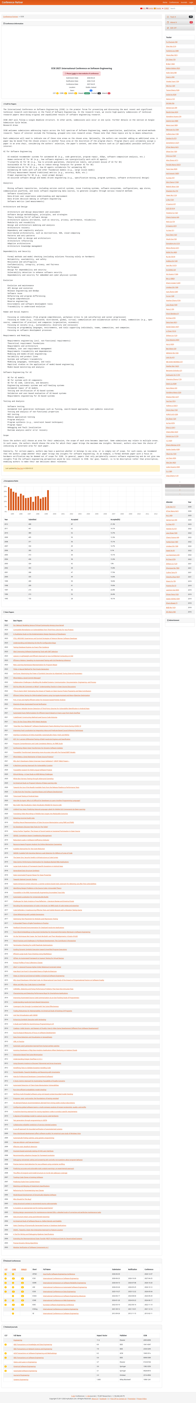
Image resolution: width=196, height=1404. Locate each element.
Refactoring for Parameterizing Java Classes (28, 1190)
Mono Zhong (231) (172, 248)
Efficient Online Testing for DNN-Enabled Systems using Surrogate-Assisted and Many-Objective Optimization (51, 695)
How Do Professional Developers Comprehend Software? (33, 1076)
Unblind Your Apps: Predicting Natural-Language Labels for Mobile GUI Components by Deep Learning (49, 809)
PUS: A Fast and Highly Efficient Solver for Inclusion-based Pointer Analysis (39, 700)
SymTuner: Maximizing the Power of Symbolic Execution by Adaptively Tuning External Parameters (47, 673)
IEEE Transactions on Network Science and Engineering (33, 1349)
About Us (95, 1399)
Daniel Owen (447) (172, 327)
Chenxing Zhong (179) (174, 379)
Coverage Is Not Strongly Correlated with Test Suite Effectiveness (36, 1006)
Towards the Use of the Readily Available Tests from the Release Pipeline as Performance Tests (46, 787)
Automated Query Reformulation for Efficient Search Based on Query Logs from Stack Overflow (46, 713)
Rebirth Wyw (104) (172, 186)
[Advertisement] (82, 48)
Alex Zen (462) (171, 462)
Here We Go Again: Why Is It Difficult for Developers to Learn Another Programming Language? (46, 800)
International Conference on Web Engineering (59, 1300)
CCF (5, 1269)
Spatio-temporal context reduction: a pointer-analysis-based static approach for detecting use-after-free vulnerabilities (54, 884)
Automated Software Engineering (25, 1371)
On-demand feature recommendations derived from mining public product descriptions (44, 1103)
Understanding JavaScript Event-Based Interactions (31, 1002)
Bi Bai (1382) (170, 64)
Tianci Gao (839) (171, 169)
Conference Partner (10, 16)
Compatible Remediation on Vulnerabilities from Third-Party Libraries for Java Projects (43, 630)
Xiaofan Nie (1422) (172, 366)
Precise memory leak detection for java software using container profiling (39, 1164)
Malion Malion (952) (173, 68)
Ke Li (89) (169, 515)
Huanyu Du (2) (171, 586)
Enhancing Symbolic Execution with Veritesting (29, 1019)
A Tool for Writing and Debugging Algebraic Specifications (33, 1234)
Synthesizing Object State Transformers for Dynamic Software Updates (38, 748)
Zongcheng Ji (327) (172, 143)
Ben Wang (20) (171, 349)
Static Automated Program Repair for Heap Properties (32, 875)
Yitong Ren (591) (172, 55)
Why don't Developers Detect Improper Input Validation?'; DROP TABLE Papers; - (41, 761)
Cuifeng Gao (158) (172, 134)
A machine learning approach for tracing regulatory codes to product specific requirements (45, 1111)
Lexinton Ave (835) (172, 590)
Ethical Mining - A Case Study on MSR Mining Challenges (33, 774)
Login (191, 2)
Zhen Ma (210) (171, 46)
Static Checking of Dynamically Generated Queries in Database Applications (39, 1225)
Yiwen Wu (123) (171, 195)
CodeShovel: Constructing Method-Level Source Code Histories (35, 717)
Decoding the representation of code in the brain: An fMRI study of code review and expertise (46, 906)
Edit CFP (171, 28)
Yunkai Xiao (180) (172, 542)
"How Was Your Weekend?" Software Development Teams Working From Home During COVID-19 (47, 726)
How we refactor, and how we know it (26, 1142)
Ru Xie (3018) (170, 257)
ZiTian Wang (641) (172, 147)
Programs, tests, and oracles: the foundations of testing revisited (36, 1098)
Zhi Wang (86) (171, 612)
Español (158, 8)
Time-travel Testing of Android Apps (25, 796)
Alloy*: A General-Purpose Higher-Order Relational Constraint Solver (37, 967)
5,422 (73, 1396)
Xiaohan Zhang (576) (173, 300)
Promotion (132, 1399)
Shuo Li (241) (170, 427)
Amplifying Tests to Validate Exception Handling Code (32, 1068)
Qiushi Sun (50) (171, 239)
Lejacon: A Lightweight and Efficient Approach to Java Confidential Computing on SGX (43, 656)
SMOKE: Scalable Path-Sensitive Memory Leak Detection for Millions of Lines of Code (42, 853)
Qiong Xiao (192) (172, 410)
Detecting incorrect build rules (24, 818)
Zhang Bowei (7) (171, 603)
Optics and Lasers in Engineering (25, 1362)
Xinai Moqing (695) (172, 340)
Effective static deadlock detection (25, 1147)
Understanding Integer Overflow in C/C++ (28, 1059)
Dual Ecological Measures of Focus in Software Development (34, 1033)
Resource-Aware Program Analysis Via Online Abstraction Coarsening (37, 844)
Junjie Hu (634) (171, 94)
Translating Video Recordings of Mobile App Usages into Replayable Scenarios (40, 814)
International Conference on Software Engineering (61, 1278)
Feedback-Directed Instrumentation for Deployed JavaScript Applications (38, 927)
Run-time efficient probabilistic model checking (29, 1090)
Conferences (174, 2)
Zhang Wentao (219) (173, 445)
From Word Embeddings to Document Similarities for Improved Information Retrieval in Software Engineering (51, 932)
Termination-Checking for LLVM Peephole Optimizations (33, 945)
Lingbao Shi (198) (172, 287)
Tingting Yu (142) (172, 213)
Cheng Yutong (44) (172, 217)
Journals (184, 2)
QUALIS (23, 1269)
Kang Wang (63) (171, 388)
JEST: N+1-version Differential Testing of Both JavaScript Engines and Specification (41, 739)
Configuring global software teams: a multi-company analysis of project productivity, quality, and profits (49, 1107)
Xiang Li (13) (170, 99)
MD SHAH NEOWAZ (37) (174, 362)
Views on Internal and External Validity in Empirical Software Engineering (38, 976)
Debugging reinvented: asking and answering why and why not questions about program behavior (48, 1160)
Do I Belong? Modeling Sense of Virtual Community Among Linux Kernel (38, 625)
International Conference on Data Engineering (59, 1291)
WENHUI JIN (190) (172, 353)
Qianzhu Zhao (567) (173, 577)
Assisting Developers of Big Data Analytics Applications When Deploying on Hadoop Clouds (45, 1050)
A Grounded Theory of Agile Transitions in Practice (31, 923)
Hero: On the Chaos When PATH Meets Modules (30, 722)
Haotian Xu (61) (171, 529)
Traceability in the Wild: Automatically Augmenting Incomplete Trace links (39, 892)
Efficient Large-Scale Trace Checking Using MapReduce (32, 954)
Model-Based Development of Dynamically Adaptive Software (34, 1195)
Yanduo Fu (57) (171, 138)
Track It (180, 17)
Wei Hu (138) (170, 86)
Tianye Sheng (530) (172, 90)
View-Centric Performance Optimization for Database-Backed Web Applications (41, 862)
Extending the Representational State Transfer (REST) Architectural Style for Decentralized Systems (47, 1239)
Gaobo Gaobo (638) (173, 449)
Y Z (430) (169, 441)
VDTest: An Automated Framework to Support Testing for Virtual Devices (38, 958)
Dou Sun (20, 468)
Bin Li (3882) (170, 278)
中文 (144, 8)
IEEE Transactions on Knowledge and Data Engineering (33, 1344)
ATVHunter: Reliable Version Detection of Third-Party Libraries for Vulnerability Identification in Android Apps (51, 708)
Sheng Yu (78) (171, 581)
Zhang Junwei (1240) (173, 283)
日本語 (166, 8)
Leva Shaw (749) (171, 305)
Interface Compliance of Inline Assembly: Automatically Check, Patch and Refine (41, 735)
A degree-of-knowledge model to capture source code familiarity (36, 1116)
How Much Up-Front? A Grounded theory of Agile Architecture (35, 971)
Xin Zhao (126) (171, 419)
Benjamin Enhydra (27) (174, 370)
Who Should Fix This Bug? (22, 1199)
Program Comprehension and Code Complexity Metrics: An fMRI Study (38, 743)
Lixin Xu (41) (170, 357)
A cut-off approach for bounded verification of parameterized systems (37, 1129)
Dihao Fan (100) (171, 151)
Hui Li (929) (170, 344)
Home (165, 2)
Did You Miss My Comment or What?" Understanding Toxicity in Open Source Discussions (44, 687)
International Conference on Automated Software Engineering (65, 1287)
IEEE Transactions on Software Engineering (29, 1358)
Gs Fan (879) (170, 423)
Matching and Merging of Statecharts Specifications (31, 1186)
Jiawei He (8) (170, 550)
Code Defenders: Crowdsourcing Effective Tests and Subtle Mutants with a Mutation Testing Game (47, 910)
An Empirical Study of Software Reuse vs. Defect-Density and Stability (37, 1221)
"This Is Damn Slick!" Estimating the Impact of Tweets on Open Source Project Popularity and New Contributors (52, 691)
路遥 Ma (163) (171, 607)
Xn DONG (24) (171, 270)
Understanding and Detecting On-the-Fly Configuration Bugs (34, 643)
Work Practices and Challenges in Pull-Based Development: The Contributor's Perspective (44, 941)
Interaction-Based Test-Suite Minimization (28, 1055)
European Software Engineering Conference (58, 1305)
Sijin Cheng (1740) (172, 182)
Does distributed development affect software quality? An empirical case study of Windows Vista (47, 1133)
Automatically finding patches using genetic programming (33, 1138)
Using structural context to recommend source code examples (35, 1203)
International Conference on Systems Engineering (60, 1309)
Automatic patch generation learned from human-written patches (36, 1046)
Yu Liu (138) (170, 296)
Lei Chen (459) (171, 458)
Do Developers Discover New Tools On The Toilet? (30, 827)
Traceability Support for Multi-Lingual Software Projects (32, 770)
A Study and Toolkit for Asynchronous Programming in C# (33, 1024)
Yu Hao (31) (170, 230)
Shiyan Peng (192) (172, 594)
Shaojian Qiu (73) (172, 191)
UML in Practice (18, 1041)
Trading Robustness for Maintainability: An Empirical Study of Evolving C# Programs (42, 1011)
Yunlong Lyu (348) (172, 51)
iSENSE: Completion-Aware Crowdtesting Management (32, 835)
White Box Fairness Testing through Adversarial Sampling (33, 779)
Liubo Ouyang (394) (173, 467)
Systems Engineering (21, 1379)
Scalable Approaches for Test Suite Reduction (29, 849)
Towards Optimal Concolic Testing (25, 879)
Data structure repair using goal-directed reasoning (31, 1217)
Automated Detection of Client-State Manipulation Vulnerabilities (36, 1085)
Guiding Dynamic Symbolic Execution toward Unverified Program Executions (40, 949)
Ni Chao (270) (171, 318)
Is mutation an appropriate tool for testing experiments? (33, 1208)
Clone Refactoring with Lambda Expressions (28, 914)
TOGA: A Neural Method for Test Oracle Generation (31, 669)
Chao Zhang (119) (172, 476)
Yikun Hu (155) (171, 454)
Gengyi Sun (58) (171, 108)
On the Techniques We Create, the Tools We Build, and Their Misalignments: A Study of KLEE (45, 936)
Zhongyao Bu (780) (172, 568)
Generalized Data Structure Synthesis (26, 871)
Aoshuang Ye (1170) (173, 375)
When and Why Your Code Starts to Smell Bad (29, 984)
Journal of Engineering (21, 1375)
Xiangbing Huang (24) (173, 116)
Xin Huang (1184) (172, 274)
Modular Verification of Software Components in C (31, 1247)
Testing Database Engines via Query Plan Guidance (31, 647)
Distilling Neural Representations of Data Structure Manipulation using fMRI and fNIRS (43, 822)
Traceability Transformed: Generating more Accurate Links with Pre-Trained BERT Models (44, 752)
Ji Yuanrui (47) (171, 204)
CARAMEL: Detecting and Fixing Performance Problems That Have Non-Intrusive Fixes (43, 989)
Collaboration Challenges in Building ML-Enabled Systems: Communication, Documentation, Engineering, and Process (54, 682)
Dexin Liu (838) (171, 384)
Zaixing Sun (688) (172, 121)
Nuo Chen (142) (171, 235)
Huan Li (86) (170, 77)
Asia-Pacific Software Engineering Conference (59, 1274)
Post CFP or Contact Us (118, 1399)
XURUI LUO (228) (172, 414)
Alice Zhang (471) (172, 160)
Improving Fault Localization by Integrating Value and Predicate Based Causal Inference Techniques (48, 730)
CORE (14, 1269)
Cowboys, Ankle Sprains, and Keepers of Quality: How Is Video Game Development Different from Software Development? (56, 1028)
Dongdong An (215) (173, 243)
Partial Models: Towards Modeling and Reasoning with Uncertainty (36, 1072)
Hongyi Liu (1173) (172, 436)
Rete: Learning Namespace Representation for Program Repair (35, 665)
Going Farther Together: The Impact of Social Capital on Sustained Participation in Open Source (46, 831)
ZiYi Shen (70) (171, 59)
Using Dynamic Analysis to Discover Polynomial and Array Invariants (37, 1063)
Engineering (18, 1340)
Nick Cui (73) (170, 222)
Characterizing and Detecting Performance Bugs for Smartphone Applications (40, 993)
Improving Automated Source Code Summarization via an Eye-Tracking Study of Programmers (46, 998)
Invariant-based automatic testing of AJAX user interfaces (33, 1151)
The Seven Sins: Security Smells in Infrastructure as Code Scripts (35, 857)
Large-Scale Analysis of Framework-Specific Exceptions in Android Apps (38, 866)
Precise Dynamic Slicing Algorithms (25, 1243)
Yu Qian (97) (170, 178)
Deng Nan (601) (171, 322)
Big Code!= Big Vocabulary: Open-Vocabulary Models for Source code (37, 805)
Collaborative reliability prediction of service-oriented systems (35, 1125)
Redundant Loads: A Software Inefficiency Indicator (31, 840)
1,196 (88, 1396)
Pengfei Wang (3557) (173, 165)
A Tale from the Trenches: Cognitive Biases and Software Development (38, 792)
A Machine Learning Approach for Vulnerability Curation (33, 765)
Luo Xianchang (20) (173, 555)
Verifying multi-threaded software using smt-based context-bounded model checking (43, 1094)
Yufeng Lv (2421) (172, 406)
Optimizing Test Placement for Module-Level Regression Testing (35, 919)
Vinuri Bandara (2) (172, 314)
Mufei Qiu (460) (171, 252)
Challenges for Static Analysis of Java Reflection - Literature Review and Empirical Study (43, 901)
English (151, 8)
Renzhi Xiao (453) (172, 112)
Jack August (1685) (172, 173)
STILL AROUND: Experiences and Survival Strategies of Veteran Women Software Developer (45, 638)
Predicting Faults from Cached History (26, 1182)
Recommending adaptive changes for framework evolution (34, 1155)
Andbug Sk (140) (172, 261)
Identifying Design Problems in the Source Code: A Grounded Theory (37, 888)
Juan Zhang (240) (172, 292)
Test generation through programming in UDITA (30, 1120)
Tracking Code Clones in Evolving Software (28, 1177)
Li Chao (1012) (171, 331)
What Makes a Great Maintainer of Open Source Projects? (33, 757)
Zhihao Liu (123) (171, 335)
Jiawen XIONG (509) (173, 599)
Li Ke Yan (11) (170, 507)
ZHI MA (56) (170, 103)
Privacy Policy (142, 1399)
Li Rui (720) (170, 200)
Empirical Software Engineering (25, 1366)
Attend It (180, 22)
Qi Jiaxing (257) (171, 226)
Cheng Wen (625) (172, 432)
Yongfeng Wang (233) (173, 392)
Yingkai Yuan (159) (172, 81)
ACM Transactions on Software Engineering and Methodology (35, 1353)
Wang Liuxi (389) (172, 125)
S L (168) (169, 471)
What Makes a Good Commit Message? (27, 678)
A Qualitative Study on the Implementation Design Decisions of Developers (39, 634)
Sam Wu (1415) (171, 265)
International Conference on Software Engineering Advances (64, 1296)
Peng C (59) (170, 309)
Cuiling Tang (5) (171, 572)
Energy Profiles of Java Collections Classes (28, 963)
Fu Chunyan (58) (172, 42)
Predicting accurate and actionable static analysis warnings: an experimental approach (43, 1168)
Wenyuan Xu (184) (172, 130)
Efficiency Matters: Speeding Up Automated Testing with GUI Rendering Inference (42, 660)
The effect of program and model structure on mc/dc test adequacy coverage (40, 1173)
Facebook (103, 1399)
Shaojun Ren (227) (172, 397)
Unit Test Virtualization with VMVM (25, 1015)
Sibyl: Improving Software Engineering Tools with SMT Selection (35, 651)
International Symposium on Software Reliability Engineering (64, 1283)
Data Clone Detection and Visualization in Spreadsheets (32, 1037)
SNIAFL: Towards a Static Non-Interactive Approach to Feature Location (38, 1230)
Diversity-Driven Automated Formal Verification (30, 704)
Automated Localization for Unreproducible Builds (30, 897)
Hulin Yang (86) (171, 73)
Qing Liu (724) (171, 156)
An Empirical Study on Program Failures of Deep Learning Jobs (35, 783)
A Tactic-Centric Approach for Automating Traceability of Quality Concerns (39, 1081)
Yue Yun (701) (171, 401)
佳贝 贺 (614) (170, 208)
